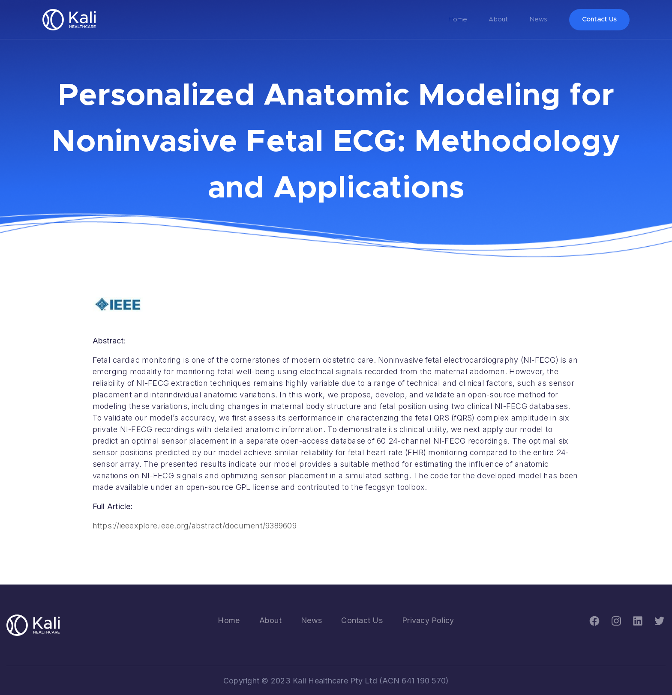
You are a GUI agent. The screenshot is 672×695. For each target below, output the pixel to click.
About (498, 19)
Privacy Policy (428, 620)
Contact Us (599, 19)
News (539, 19)
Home (457, 19)
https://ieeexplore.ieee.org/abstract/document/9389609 (195, 525)
